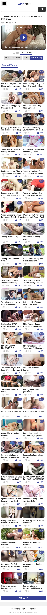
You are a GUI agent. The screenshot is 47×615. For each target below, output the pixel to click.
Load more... (23, 598)
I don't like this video (17, 53)
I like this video (14, 53)
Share (26, 58)
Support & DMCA (18, 609)
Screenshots (16, 58)
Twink (23, 4)
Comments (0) (36, 58)
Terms (33, 609)
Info (7, 58)
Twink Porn (21, 613)
